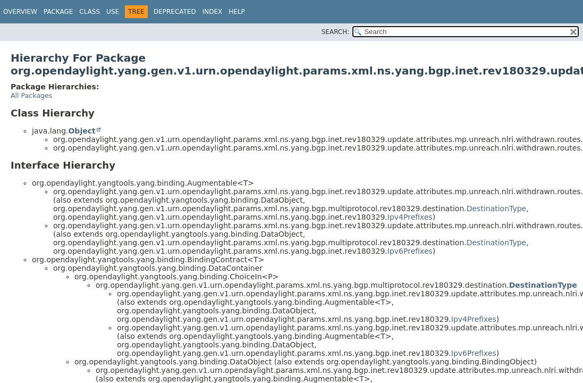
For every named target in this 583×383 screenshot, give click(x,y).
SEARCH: (336, 32)
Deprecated (175, 11)
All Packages (31, 95)
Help (237, 11)
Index (212, 11)
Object (81, 131)
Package (58, 11)
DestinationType (497, 208)
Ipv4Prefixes (410, 217)
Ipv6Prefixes (410, 251)
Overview (20, 11)
